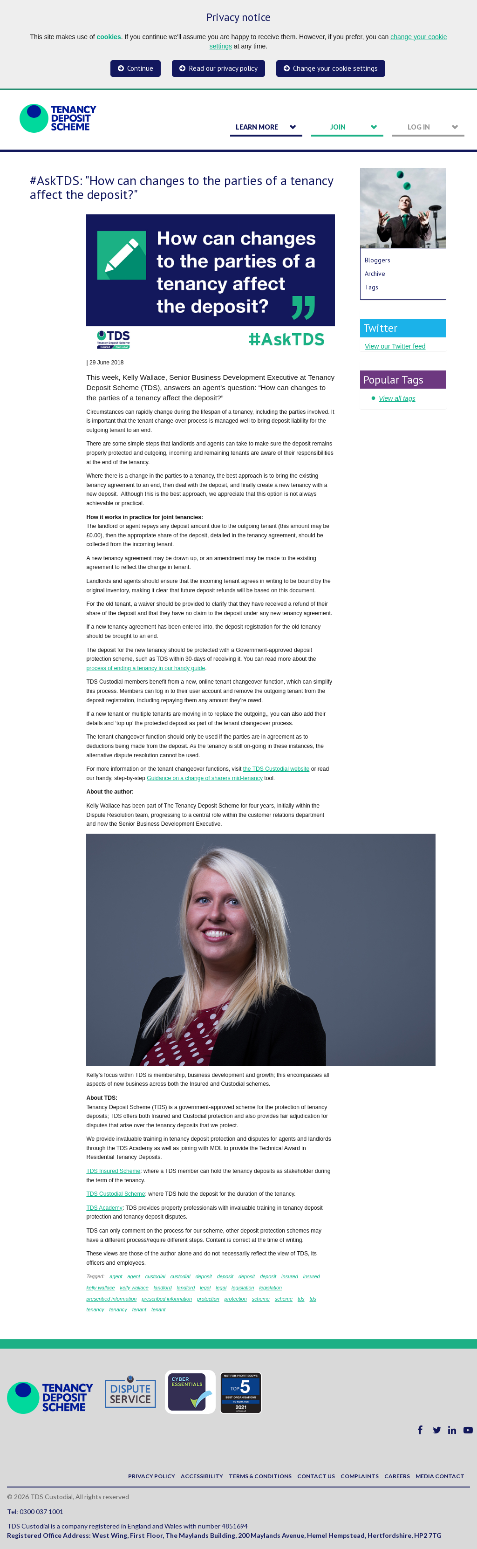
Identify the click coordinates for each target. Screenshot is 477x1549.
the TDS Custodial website (276, 769)
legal (205, 1287)
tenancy (95, 1309)
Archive (375, 273)
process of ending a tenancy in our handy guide (145, 668)
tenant (139, 1309)
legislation (243, 1287)
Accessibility (202, 1476)
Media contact (440, 1476)
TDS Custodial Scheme (115, 1194)
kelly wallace (100, 1287)
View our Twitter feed (395, 346)
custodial (155, 1276)
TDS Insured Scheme (113, 1171)
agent (115, 1276)
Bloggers (377, 260)
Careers (397, 1476)
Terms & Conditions (260, 1476)
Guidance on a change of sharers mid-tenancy (205, 778)
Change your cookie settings (335, 68)
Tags (371, 287)
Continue (140, 68)
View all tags (397, 398)
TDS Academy (104, 1208)
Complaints (360, 1476)
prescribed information (111, 1299)
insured (289, 1276)
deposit (204, 1276)
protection (208, 1299)
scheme (261, 1299)
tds (301, 1299)
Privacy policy (151, 1476)
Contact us (316, 1476)
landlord (163, 1287)
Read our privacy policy (223, 68)
